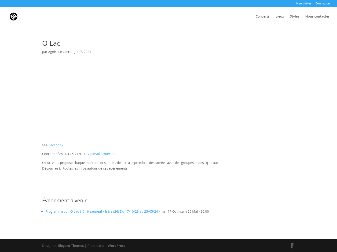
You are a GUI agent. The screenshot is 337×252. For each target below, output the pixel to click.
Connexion (322, 3)
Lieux (280, 17)
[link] (103, 154)
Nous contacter (317, 17)
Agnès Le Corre (59, 51)
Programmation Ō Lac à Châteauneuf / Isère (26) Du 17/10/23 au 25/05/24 (101, 211)
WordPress (116, 245)
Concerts (263, 17)
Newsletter (303, 3)
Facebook (56, 145)
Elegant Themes (71, 245)
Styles (294, 17)
